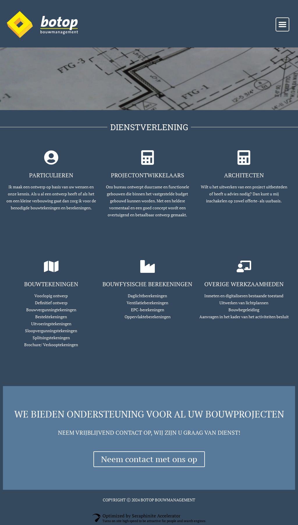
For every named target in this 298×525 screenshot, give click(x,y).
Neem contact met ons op (149, 459)
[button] (283, 24)
